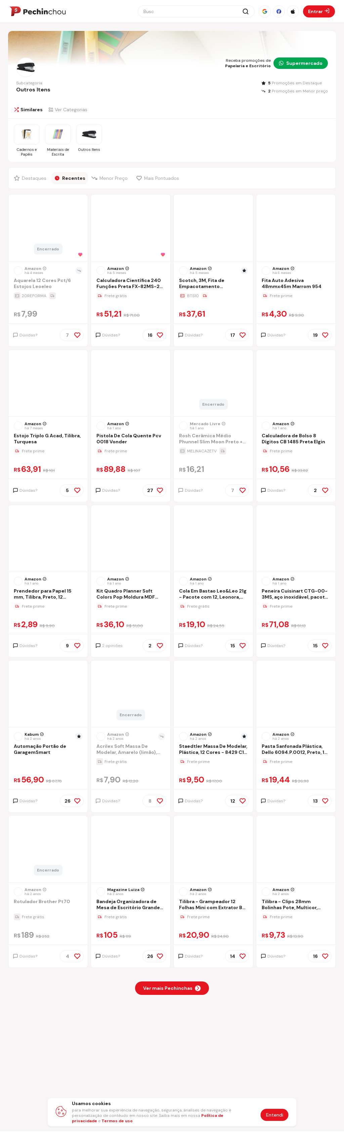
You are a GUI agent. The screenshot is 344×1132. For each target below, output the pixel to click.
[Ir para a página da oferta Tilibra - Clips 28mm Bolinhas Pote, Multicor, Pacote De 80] (296, 917)
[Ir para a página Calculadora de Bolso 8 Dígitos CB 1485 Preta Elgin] (296, 439)
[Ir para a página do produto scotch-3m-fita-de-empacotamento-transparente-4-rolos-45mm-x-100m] (213, 228)
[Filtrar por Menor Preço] (111, 178)
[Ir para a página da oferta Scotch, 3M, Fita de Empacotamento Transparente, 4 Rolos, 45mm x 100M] (213, 295)
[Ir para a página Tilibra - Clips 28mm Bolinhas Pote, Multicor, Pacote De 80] (296, 905)
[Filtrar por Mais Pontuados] (159, 178)
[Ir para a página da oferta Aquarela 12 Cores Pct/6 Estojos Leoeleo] (48, 295)
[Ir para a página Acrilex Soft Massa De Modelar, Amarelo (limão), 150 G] (130, 750)
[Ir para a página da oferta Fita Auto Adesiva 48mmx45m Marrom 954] (296, 295)
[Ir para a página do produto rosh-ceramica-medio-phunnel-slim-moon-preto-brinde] (213, 383)
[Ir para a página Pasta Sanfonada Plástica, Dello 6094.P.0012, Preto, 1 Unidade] (296, 750)
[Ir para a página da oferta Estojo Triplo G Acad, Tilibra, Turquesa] (48, 451)
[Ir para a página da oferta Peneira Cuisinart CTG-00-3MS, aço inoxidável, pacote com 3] (296, 606)
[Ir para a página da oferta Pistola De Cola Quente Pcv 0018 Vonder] (130, 451)
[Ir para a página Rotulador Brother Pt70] (48, 905)
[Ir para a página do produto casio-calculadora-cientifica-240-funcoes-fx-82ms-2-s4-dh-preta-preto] (130, 228)
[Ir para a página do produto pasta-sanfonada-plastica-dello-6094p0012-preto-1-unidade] (296, 694)
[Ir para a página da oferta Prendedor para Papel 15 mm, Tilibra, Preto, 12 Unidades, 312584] (48, 606)
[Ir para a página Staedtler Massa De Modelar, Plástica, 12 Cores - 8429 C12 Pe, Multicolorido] (213, 750)
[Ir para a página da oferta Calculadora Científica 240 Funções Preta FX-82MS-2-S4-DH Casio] (130, 295)
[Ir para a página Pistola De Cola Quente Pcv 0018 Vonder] (130, 439)
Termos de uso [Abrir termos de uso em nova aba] (117, 1121)
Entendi (274, 1115)
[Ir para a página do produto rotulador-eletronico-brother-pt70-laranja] (48, 849)
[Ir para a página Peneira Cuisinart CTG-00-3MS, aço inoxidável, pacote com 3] (296, 595)
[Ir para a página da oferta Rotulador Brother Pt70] (48, 917)
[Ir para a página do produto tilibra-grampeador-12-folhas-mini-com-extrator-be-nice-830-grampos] (213, 849)
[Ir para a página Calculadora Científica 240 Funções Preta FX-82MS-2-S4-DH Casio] (130, 284)
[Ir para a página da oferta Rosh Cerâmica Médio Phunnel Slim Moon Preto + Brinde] (213, 451)
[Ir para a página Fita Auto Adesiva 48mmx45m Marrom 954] (296, 284)
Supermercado (300, 63)
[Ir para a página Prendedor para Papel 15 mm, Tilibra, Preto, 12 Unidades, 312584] (48, 595)
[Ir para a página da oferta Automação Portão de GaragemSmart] (48, 761)
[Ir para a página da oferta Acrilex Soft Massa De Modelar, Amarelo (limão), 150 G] (130, 761)
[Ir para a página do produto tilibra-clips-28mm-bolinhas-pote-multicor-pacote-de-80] (296, 849)
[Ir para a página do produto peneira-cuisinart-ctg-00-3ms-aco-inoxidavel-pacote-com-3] (296, 539)
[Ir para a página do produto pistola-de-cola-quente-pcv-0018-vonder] (130, 383)
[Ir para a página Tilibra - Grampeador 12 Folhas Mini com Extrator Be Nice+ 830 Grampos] (213, 905)
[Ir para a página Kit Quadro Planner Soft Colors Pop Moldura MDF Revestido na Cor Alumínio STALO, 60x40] (130, 595)
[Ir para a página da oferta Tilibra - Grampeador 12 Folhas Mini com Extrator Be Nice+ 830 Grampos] (213, 917)
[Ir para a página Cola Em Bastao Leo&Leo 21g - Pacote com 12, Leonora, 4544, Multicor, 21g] (213, 595)
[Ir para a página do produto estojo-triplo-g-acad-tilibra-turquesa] (48, 383)
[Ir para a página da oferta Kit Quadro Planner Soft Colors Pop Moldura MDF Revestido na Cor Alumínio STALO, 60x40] (130, 606)
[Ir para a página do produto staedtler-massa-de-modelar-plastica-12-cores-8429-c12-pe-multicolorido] (213, 694)
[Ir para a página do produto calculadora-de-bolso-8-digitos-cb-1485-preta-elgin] (296, 383)
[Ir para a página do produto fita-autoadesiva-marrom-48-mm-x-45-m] (296, 228)
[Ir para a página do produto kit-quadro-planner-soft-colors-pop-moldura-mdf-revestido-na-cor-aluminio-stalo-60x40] (130, 539)
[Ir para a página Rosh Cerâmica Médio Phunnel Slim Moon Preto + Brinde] (213, 439)
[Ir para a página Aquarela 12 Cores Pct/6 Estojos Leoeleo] (48, 284)
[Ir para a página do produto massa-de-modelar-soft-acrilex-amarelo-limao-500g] (130, 694)
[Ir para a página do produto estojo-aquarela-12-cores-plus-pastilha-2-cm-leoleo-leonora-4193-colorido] (48, 228)
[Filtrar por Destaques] (31, 178)
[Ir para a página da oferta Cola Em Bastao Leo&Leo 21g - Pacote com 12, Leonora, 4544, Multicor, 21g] (213, 606)
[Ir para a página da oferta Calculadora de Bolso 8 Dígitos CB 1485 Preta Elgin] (296, 451)
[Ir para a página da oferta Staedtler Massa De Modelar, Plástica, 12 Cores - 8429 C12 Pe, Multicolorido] (213, 761)
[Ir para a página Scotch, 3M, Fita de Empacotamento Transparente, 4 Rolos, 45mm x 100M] (213, 284)
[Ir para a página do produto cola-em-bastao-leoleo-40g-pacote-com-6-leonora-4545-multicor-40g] (213, 539)
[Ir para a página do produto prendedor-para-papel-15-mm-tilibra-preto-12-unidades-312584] (48, 539)
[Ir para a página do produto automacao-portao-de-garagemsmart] (48, 694)
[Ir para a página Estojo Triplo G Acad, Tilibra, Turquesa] (48, 439)
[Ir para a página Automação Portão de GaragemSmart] (48, 750)
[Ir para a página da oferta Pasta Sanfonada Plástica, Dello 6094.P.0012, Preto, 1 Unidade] (296, 761)
